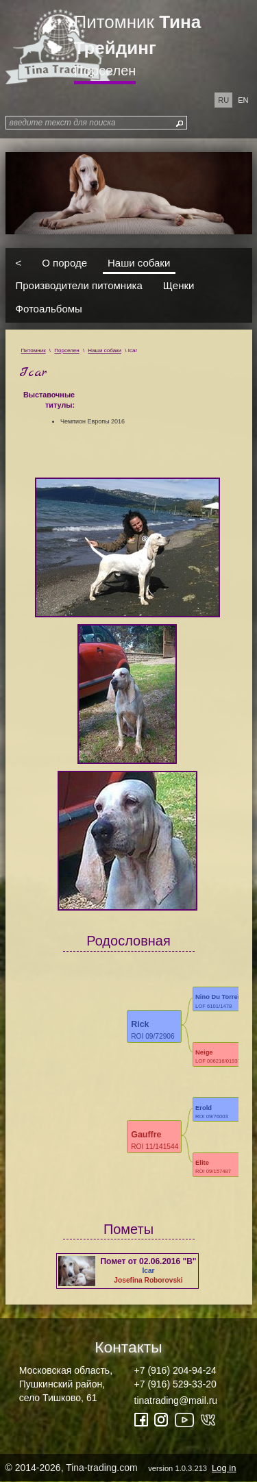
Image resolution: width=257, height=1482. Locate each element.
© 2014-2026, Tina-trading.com (121, 1467)
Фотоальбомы (49, 308)
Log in (224, 1468)
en (243, 100)
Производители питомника (79, 285)
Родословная (128, 940)
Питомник (137, 35)
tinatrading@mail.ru (176, 1400)
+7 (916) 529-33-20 (175, 1384)
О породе (64, 262)
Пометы (128, 1229)
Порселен (105, 70)
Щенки (179, 285)
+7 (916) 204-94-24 (175, 1370)
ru (223, 100)
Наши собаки (139, 262)
